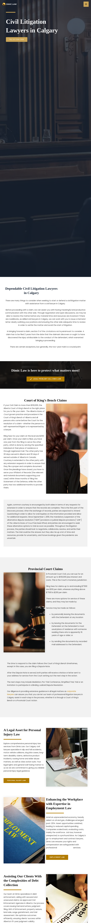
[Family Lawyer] (9, 4)
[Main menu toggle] (86, 4)
